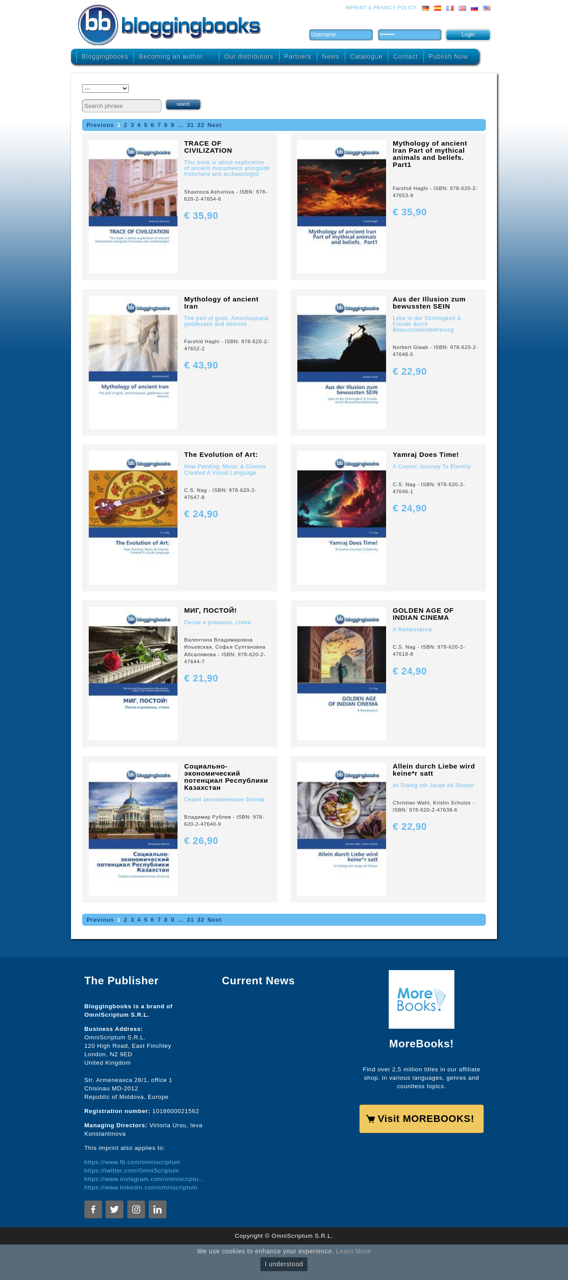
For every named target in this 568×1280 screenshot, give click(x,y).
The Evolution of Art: (221, 454)
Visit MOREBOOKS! (426, 1118)
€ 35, (201, 215)
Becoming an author (171, 56)
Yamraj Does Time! (426, 454)
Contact (405, 56)
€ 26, (201, 840)
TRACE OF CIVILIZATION (208, 146)
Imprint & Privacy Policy (381, 7)
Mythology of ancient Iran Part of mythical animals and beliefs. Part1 (430, 153)
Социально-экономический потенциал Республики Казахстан (226, 776)
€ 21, (201, 678)
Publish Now (448, 56)
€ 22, (410, 371)
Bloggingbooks (105, 56)
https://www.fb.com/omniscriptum (132, 1162)
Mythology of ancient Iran (221, 302)
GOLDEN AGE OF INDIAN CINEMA (423, 613)
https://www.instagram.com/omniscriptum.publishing (146, 1179)
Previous (100, 125)
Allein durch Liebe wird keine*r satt (434, 769)
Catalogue (366, 56)
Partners (298, 56)
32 (200, 125)
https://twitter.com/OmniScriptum (131, 1170)
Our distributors (248, 56)
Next (215, 125)
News (330, 56)
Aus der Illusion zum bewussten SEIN (429, 302)
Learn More (353, 1251)
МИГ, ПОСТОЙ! (210, 610)
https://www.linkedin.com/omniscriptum (140, 1187)
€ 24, (201, 513)
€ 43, (201, 365)
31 (190, 125)
